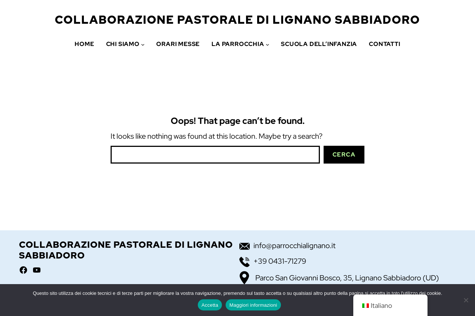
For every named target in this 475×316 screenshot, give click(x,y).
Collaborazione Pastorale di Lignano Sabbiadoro (237, 19)
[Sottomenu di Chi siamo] (143, 44)
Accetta (210, 305)
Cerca (344, 154)
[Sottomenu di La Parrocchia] (267, 44)
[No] (465, 300)
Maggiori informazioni (253, 305)
